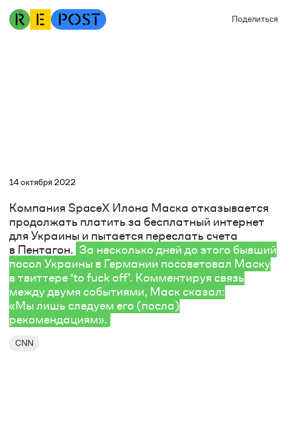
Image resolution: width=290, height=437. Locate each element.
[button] (252, 19)
